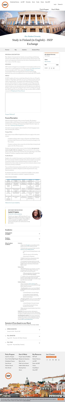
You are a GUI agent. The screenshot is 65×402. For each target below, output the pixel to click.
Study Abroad (8, 363)
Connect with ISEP (51, 356)
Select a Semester (48, 61)
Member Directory (36, 359)
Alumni (33, 2)
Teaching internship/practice (17, 125)
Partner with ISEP (36, 363)
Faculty (37, 2)
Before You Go (22, 361)
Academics (24, 49)
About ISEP (47, 2)
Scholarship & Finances (10, 361)
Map (16, 49)
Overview (7, 49)
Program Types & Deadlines (24, 356)
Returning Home (22, 367)
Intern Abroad (8, 367)
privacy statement (26, 400)
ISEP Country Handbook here (27, 319)
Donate (42, 2)
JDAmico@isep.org (18, 214)
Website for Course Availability (12, 202)
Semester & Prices (35, 49)
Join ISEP (22, 2)
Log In (55, 4)
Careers (34, 365)
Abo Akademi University (33, 36)
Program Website (9, 114)
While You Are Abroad (23, 363)
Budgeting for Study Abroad (18, 91)
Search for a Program (9, 356)
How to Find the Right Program (11, 359)
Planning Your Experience (24, 359)
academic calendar (31, 283)
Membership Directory (14, 2)
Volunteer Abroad (9, 365)
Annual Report (35, 367)
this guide (27, 245)
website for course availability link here (27, 249)
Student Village (29, 70)
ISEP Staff (34, 356)
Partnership (28, 2)
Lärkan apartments (36, 68)
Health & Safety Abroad (24, 365)
